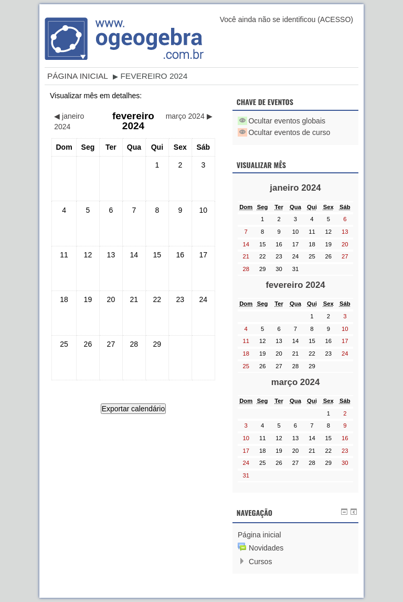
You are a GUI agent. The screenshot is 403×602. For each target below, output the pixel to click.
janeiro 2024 (295, 188)
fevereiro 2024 (153, 75)
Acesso (335, 19)
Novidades (266, 548)
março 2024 (295, 382)
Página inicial (77, 75)
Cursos (260, 561)
